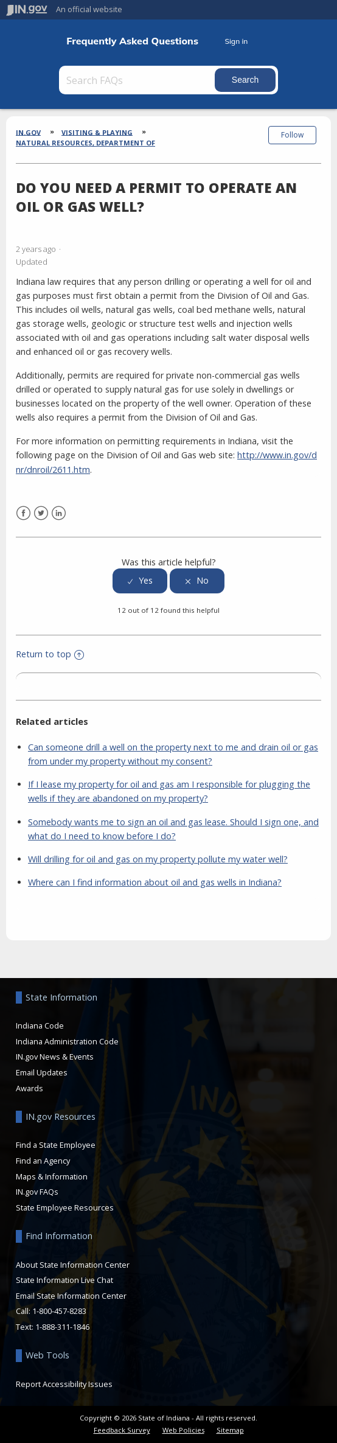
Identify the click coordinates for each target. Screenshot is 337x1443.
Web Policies (183, 1429)
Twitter (41, 513)
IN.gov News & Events (55, 1056)
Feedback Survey (122, 1429)
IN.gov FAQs (37, 1192)
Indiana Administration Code (67, 1041)
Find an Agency (43, 1160)
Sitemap (230, 1429)
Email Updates (42, 1072)
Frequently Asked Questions (132, 41)
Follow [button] (292, 135)
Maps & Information (52, 1176)
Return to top (50, 654)
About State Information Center (73, 1265)
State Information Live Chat (64, 1280)
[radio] (140, 580)
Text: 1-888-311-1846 (52, 1327)
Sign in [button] (236, 41)
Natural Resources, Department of (85, 142)
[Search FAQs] (138, 80)
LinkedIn (58, 513)
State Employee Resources (65, 1207)
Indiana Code (40, 1025)
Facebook (23, 513)
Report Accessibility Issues (64, 1384)
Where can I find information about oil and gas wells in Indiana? (155, 882)
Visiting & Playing (97, 131)
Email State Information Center (71, 1296)
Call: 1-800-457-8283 (51, 1311)
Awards (29, 1088)
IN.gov (28, 131)
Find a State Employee (56, 1145)
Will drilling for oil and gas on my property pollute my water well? (158, 859)
